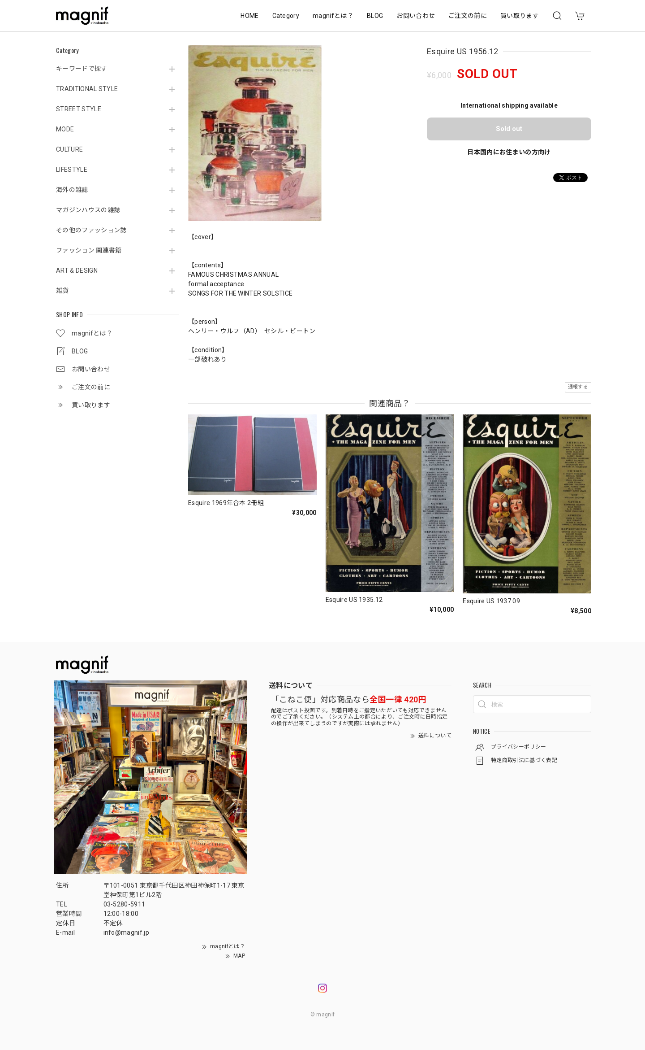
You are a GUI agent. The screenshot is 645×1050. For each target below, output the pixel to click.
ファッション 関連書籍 (89, 250)
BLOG (375, 15)
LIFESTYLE (71, 169)
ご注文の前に (467, 15)
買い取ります (519, 15)
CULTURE (69, 149)
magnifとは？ (333, 15)
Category (286, 15)
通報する (578, 387)
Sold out (509, 129)
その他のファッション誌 (91, 230)
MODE (65, 129)
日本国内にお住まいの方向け (508, 152)
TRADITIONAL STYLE (87, 88)
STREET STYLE (78, 109)
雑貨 (62, 290)
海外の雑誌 (72, 189)
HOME (249, 15)
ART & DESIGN (77, 270)
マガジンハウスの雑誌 (88, 209)
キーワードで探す (82, 68)
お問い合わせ (415, 15)
